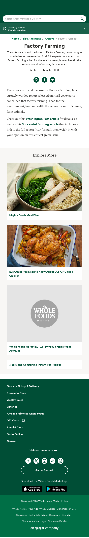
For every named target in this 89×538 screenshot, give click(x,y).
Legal (43, 521)
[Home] (15, 39)
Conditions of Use (66, 508)
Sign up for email (44, 470)
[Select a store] (44, 29)
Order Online (15, 434)
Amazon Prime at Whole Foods (25, 413)
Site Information (30, 521)
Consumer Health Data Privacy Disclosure (38, 514)
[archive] (49, 39)
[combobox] (40, 18)
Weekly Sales (15, 400)
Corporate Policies (57, 521)
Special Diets (15, 427)
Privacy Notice (19, 508)
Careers (11, 441)
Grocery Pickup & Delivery (23, 386)
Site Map (66, 514)
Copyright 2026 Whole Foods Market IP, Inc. (44, 500)
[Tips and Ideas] (32, 39)
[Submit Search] (82, 19)
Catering (12, 407)
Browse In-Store (16, 393)
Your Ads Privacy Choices (41, 508)
